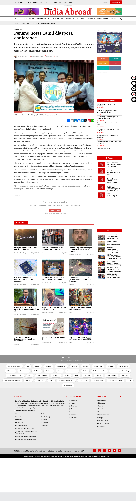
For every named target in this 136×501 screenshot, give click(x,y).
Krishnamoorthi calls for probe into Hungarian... (109, 142)
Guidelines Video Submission (26, 471)
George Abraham (46, 376)
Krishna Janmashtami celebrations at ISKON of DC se (112, 250)
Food (62, 18)
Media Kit (19, 457)
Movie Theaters (103, 458)
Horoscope (74, 440)
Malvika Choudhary (20, 287)
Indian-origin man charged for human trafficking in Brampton (80, 283)
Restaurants (102, 434)
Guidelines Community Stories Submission (26, 467)
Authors (19, 451)
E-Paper (106, 18)
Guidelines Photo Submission (26, 474)
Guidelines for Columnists (25, 463)
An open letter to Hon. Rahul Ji (53, 372)
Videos (99, 18)
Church (100, 440)
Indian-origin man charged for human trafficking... (107, 117)
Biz (33, 18)
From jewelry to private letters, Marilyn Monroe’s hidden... (80, 313)
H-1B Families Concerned (112, 196)
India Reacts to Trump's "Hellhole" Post (113, 172)
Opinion (69, 18)
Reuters (44, 287)
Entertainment (103, 449)
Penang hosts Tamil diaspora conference (44, 23)
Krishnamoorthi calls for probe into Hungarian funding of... (26, 343)
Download (114, 162)
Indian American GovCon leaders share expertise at (113, 236)
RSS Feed (74, 452)
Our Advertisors (21, 460)
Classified (37, 2)
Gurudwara (101, 461)
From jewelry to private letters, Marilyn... (107, 136)
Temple (101, 452)
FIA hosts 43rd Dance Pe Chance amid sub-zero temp (114, 263)
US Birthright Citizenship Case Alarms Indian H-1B (114, 275)
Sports (75, 18)
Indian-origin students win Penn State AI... (108, 130)
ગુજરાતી (71, 2)
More (113, 18)
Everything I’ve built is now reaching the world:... (25, 283)
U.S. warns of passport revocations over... (108, 123)
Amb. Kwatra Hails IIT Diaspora (114, 165)
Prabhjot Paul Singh (48, 346)
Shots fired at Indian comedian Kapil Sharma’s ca (113, 242)
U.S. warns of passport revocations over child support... (23, 313)
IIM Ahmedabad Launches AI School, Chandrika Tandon (114, 256)
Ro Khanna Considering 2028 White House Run (113, 188)
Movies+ (56, 18)
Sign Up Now (55, 244)
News (28, 18)
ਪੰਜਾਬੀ (65, 2)
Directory (19, 2)
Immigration (41, 18)
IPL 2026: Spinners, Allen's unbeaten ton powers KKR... (80, 372)
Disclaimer (46, 457)
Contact (45, 460)
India (23, 18)
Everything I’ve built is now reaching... (106, 105)
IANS (71, 346)
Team (18, 448)
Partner (19, 454)
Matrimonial (103, 63)
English (54, 2)
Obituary (115, 68)
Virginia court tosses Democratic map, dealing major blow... (24, 373)
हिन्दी (60, 2)
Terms (44, 454)
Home (17, 18)
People (82, 18)
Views (108, 162)
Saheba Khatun (21, 56)
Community (90, 18)
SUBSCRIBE (116, 2)
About (44, 448)
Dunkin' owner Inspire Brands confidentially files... (107, 111)
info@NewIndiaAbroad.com (25, 444)
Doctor (100, 446)
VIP (46, 2)
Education (101, 437)
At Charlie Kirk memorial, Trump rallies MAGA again (114, 269)
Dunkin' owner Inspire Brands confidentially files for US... (54, 283)
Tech (49, 18)
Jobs (115, 63)
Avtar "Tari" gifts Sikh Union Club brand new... (54, 342)
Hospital (101, 443)
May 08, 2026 (35, 287)
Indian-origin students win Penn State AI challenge (53, 312)
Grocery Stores (103, 455)
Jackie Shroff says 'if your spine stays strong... (80, 342)
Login (105, 2)
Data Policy (46, 451)
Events (28, 2)
